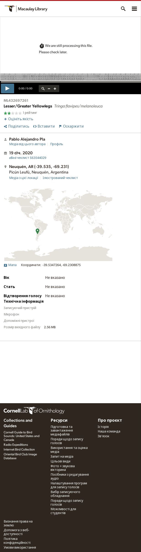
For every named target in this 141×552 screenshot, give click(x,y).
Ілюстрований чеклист (60, 178)
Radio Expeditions (16, 444)
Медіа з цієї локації (23, 178)
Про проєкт (110, 421)
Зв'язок (103, 436)
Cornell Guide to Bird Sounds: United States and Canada (21, 436)
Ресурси (59, 421)
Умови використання (20, 547)
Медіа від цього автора (27, 144)
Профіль (56, 144)
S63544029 (27, 158)
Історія (103, 427)
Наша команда (109, 431)
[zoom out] (48, 88)
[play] (7, 88)
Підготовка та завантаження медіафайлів (62, 430)
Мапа (10, 265)
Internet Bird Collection (19, 449)
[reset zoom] (43, 88)
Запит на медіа (62, 456)
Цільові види (60, 461)
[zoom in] (54, 88)
